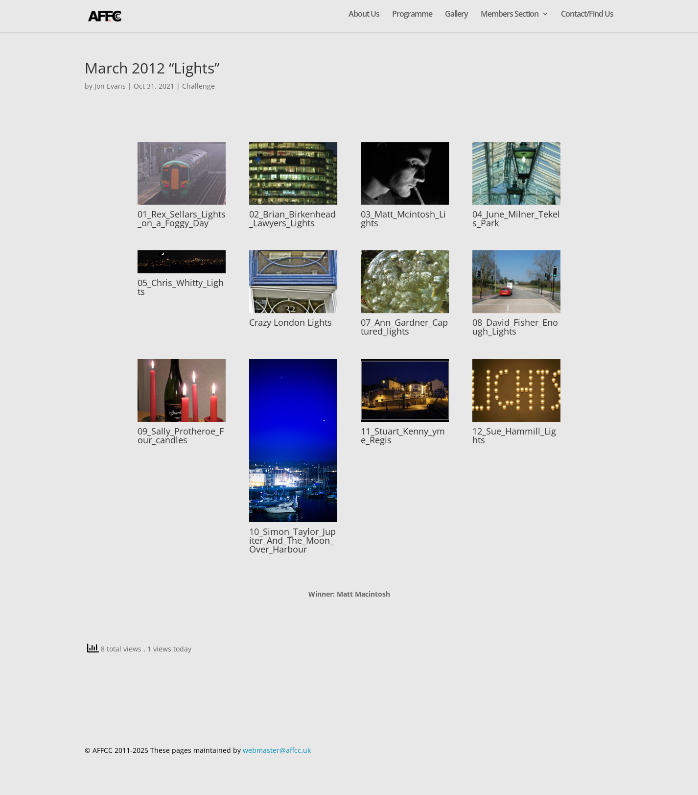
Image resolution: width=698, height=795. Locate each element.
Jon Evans (110, 86)
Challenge (198, 86)
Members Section (509, 14)
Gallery (456, 14)
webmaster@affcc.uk (277, 750)
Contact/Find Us (587, 14)
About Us (364, 14)
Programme (412, 14)
